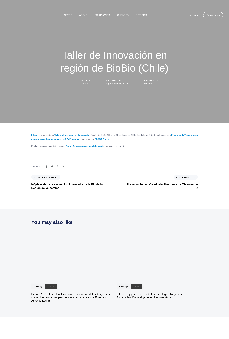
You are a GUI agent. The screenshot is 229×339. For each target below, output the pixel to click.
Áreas (83, 15)
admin (85, 83)
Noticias (141, 15)
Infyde (67, 15)
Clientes (123, 15)
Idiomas (194, 15)
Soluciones (102, 15)
